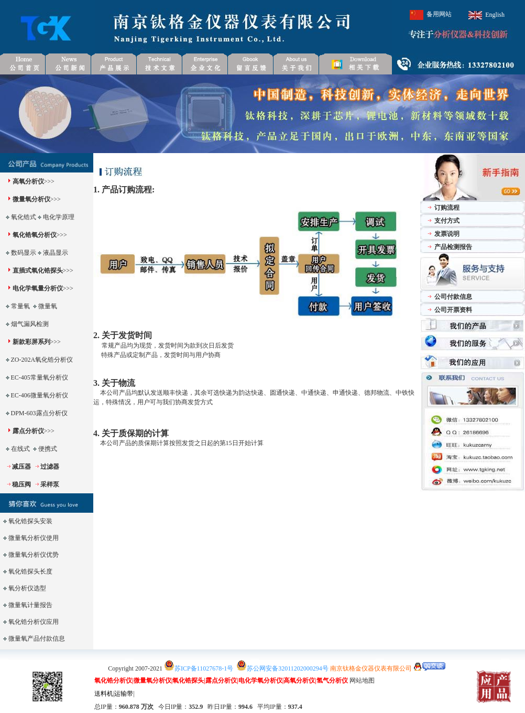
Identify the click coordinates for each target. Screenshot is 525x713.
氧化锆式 (23, 217)
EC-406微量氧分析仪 (39, 395)
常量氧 (20, 306)
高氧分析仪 (28, 181)
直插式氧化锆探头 (38, 270)
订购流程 (447, 207)
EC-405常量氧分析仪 (39, 377)
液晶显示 (55, 252)
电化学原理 (58, 217)
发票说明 (447, 233)
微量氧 (47, 306)
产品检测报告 (453, 247)
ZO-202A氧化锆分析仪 (42, 359)
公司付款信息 (453, 296)
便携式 (47, 448)
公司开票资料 (453, 310)
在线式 (20, 448)
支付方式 (447, 220)
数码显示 (23, 252)
